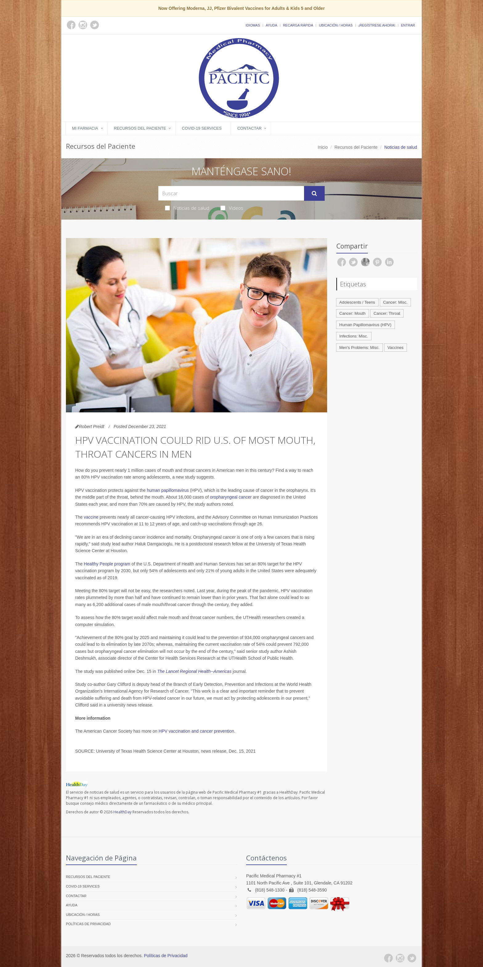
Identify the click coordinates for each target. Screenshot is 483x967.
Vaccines (396, 347)
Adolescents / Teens (357, 302)
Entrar (408, 25)
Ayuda (271, 25)
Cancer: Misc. (395, 302)
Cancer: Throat (387, 313)
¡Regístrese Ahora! (377, 25)
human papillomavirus (168, 490)
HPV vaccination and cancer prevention (196, 731)
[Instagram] (400, 958)
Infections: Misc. (353, 336)
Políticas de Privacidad (88, 924)
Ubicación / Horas (335, 25)
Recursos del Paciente (140, 128)
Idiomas (253, 25)
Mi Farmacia (85, 128)
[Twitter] (412, 958)
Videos (232, 208)
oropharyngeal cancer (231, 497)
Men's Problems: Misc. (359, 347)
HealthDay (122, 812)
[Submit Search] (314, 193)
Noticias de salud (187, 208)
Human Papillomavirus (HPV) (365, 324)
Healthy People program (107, 563)
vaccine (91, 517)
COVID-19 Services (201, 128)
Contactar (249, 128)
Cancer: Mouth (352, 313)
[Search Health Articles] (231, 193)
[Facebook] (388, 958)
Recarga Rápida (298, 25)
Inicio (323, 147)
